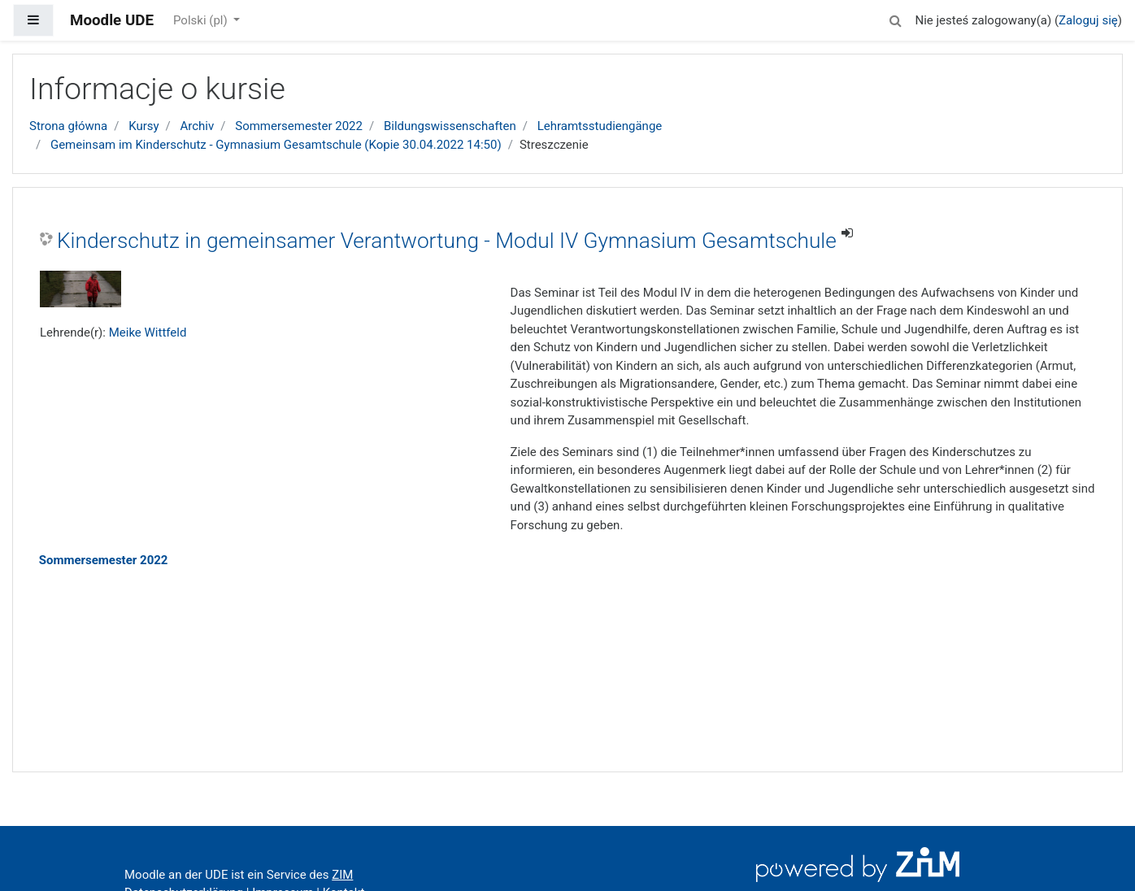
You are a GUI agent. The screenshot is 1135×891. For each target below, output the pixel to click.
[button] (895, 18)
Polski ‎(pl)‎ (201, 20)
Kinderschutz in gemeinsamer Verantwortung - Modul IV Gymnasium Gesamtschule (447, 240)
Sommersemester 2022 (299, 126)
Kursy (143, 126)
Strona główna (68, 126)
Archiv (197, 126)
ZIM (342, 874)
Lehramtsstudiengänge (600, 126)
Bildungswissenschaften (450, 126)
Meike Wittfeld (148, 332)
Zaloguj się (1088, 20)
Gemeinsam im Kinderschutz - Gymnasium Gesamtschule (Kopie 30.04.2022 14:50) (276, 144)
